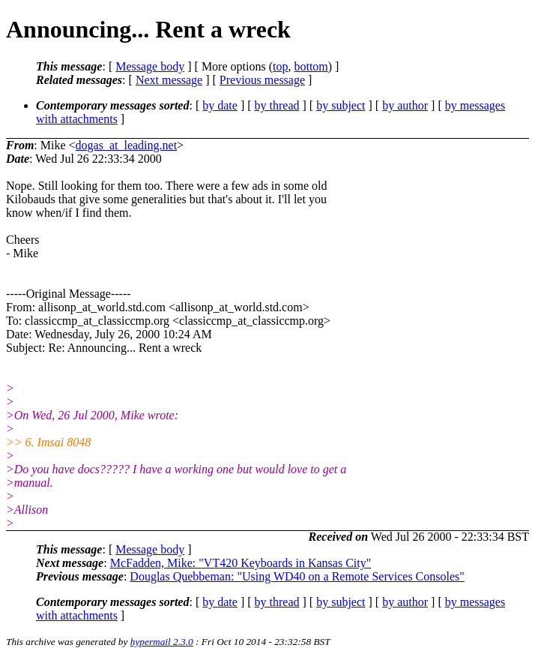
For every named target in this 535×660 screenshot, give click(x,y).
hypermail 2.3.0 (161, 641)
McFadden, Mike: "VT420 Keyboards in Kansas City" (241, 562)
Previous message (262, 80)
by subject (340, 105)
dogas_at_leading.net (127, 145)
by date (220, 105)
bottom (310, 66)
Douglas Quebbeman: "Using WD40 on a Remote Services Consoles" (297, 576)
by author (405, 105)
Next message (169, 80)
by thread (277, 105)
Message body (149, 66)
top (280, 66)
